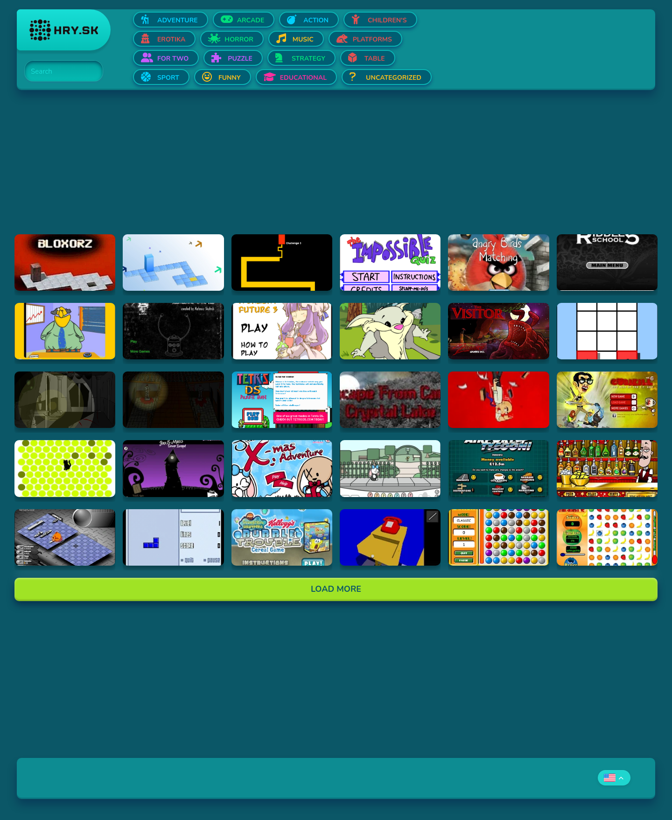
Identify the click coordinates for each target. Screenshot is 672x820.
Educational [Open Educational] (303, 77)
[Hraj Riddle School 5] (607, 262)
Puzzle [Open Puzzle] (240, 58)
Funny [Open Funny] (229, 77)
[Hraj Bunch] (498, 537)
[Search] (58, 71)
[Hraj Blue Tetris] (173, 537)
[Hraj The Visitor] (498, 331)
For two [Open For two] (173, 58)
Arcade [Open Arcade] (251, 20)
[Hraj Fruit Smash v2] (607, 537)
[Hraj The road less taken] (607, 331)
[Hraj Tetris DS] (281, 399)
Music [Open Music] (303, 39)
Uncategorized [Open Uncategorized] (393, 77)
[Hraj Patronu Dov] (64, 331)
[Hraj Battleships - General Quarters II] (64, 537)
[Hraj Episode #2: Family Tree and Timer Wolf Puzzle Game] (390, 331)
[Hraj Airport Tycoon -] (498, 468)
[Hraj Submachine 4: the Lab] (173, 331)
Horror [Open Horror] (238, 39)
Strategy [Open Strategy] (308, 58)
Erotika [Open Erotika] (171, 39)
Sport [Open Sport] (168, 77)
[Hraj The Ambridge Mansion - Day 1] (64, 399)
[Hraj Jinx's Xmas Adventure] (281, 468)
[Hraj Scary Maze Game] (281, 262)
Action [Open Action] (316, 20)
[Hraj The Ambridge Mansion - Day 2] (173, 399)
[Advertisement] (297, 169)
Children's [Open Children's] (387, 20)
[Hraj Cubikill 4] (498, 399)
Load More (336, 589)
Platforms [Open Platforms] (372, 39)
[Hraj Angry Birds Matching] (498, 262)
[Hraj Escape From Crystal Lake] (390, 399)
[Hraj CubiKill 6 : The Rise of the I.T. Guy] (607, 399)
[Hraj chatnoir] (64, 468)
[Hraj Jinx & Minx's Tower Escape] (173, 468)
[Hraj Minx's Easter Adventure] (390, 468)
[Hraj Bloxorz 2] (173, 262)
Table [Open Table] (374, 58)
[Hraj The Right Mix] (607, 468)
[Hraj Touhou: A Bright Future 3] (281, 331)
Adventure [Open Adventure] (177, 20)
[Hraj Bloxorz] (64, 262)
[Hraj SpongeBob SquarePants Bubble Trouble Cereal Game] (281, 537)
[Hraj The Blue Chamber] (390, 537)
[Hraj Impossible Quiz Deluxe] (390, 262)
